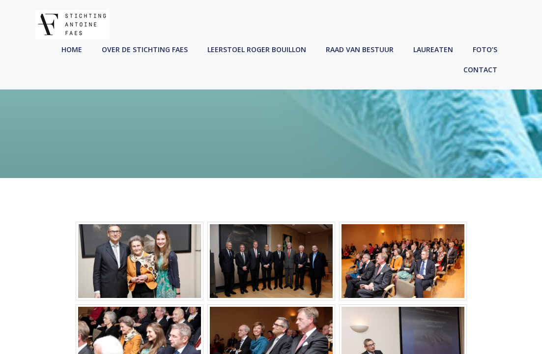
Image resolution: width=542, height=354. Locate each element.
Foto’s (485, 49)
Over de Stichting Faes (145, 49)
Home (71, 49)
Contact (480, 69)
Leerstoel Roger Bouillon (256, 49)
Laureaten (433, 49)
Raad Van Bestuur (360, 49)
